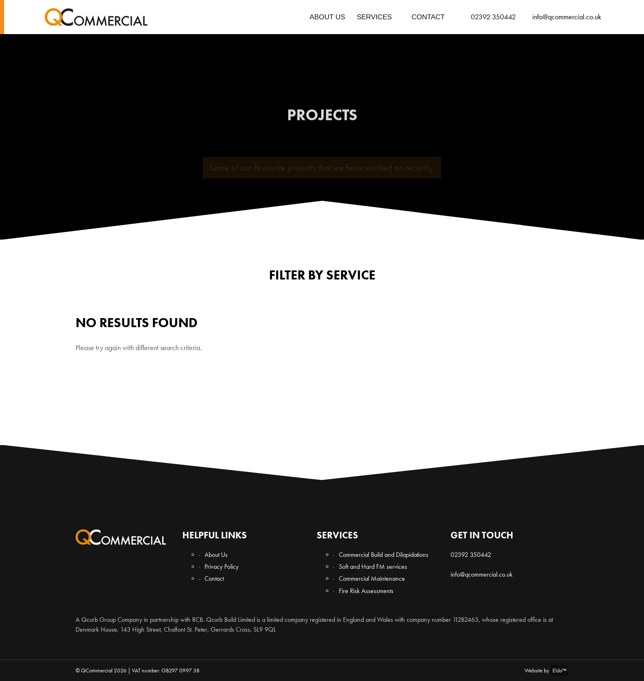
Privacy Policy (222, 566)
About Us (327, 17)
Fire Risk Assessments (366, 591)
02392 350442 (471, 555)
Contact (428, 17)
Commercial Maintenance (372, 578)
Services (374, 17)
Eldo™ (559, 670)
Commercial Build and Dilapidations (383, 555)
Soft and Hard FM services (373, 566)
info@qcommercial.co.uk (482, 574)
